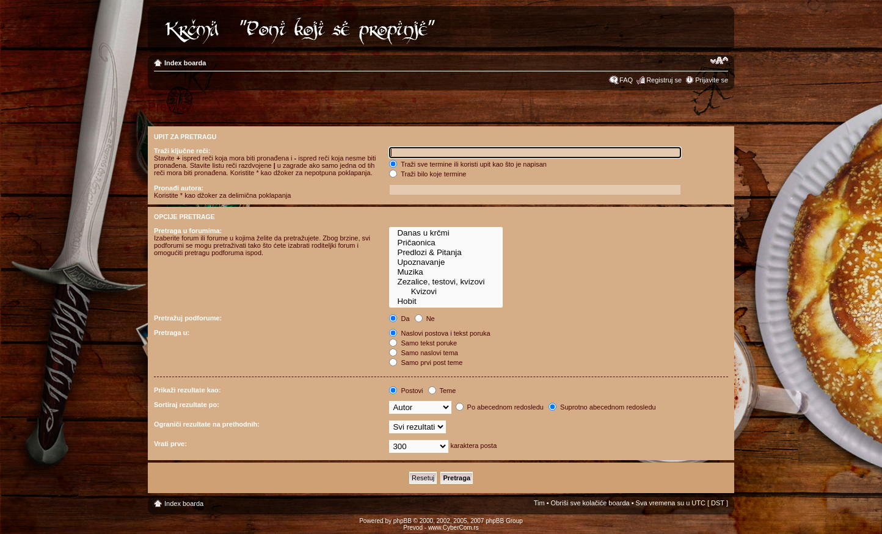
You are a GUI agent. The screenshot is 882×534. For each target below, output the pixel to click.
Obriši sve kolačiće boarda (590, 503)
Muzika (445, 272)
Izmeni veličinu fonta (719, 60)
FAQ (626, 80)
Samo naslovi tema (423, 352)
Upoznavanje (445, 262)
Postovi (406, 390)
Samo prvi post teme (425, 362)
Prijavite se (711, 80)
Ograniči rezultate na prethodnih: (207, 424)
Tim (539, 503)
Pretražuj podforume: (188, 318)
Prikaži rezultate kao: (187, 390)
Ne (425, 318)
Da (399, 318)
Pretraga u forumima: (188, 230)
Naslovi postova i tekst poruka (439, 333)
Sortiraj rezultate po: (186, 404)
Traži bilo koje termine (427, 174)
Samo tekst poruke (423, 343)
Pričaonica (445, 243)
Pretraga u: (171, 332)
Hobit (445, 301)
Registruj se (664, 80)
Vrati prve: (170, 443)
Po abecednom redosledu (500, 407)
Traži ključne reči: (182, 150)
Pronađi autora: (178, 188)
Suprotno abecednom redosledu (602, 407)
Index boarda (185, 63)
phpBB (402, 521)
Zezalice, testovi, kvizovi (445, 282)
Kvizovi (445, 292)
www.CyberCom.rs (453, 527)
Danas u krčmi (445, 233)
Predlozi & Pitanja (445, 253)
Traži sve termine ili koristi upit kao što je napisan (468, 164)
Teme (442, 390)
